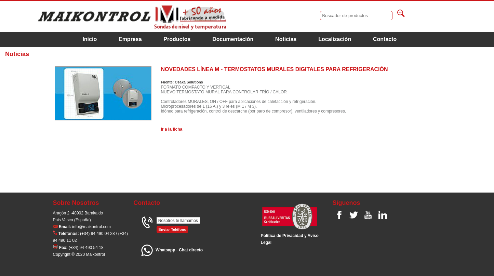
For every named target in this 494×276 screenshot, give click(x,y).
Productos (176, 39)
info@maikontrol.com (91, 226)
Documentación (232, 39)
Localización (334, 39)
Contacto (385, 39)
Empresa (130, 39)
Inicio (89, 39)
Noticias (285, 39)
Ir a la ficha (171, 129)
